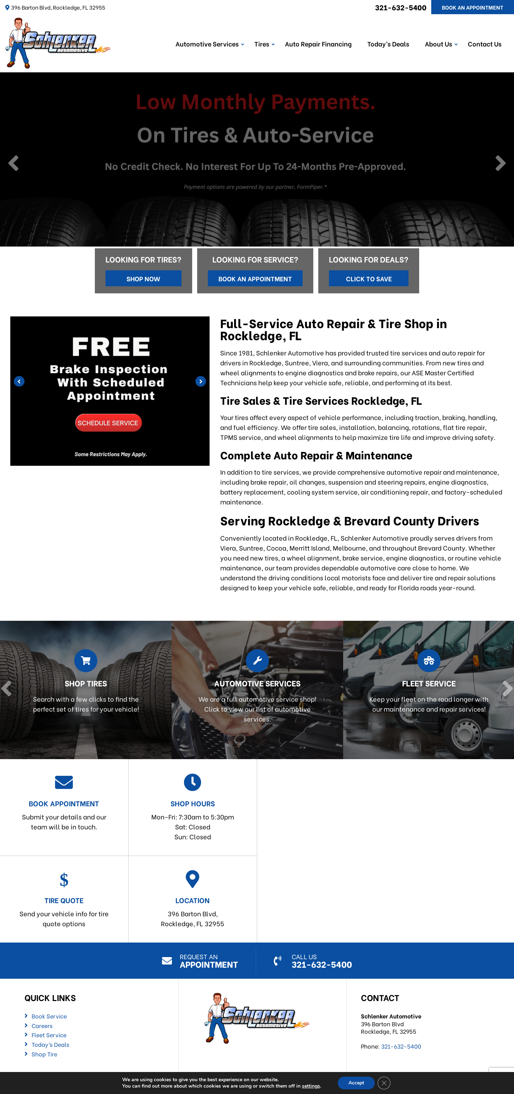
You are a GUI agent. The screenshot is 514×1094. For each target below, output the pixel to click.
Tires (261, 43)
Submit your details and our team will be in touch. (64, 802)
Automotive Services (207, 43)
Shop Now (143, 278)
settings (311, 1086)
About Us (438, 43)
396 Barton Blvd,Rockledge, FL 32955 (193, 899)
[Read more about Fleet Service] (426, 690)
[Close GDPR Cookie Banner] (384, 1083)
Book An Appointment (472, 7)
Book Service (49, 1016)
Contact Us (485, 43)
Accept (356, 1082)
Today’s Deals (388, 43)
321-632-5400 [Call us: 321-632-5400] (401, 7)
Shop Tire (44, 1054)
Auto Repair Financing (318, 43)
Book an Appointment (255, 278)
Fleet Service (49, 1035)
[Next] (500, 164)
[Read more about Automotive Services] (254, 690)
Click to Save (369, 278)
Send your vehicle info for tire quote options (64, 899)
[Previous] (13, 164)
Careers (42, 1025)
